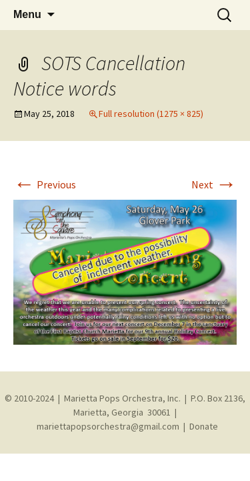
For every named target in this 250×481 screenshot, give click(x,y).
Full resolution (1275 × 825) (151, 114)
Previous (44, 184)
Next (214, 184)
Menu (27, 14)
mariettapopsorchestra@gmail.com (108, 426)
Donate (203, 426)
